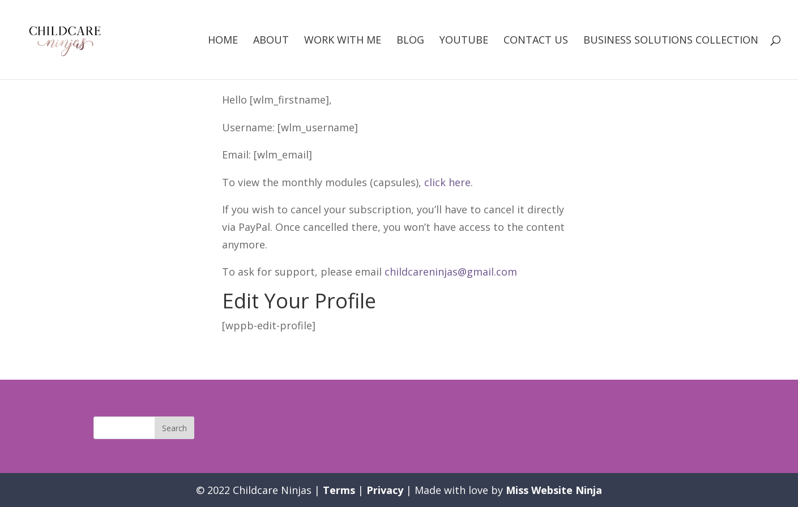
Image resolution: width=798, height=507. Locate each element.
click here (447, 182)
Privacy (384, 490)
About (271, 41)
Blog (410, 41)
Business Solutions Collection (670, 41)
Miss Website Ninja (554, 490)
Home (223, 41)
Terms (339, 490)
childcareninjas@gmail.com (451, 271)
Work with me (342, 41)
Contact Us (535, 41)
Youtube (463, 41)
